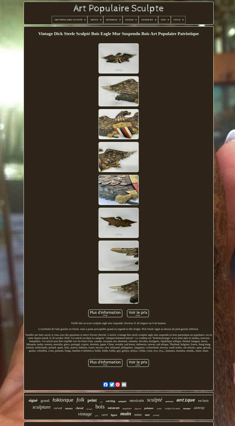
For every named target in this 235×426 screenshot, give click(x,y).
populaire (127, 408)
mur (147, 414)
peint (92, 400)
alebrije (199, 408)
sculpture (42, 407)
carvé (105, 414)
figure (114, 415)
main (125, 413)
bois (100, 407)
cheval (79, 408)
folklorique (63, 400)
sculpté (154, 400)
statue (138, 414)
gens (96, 416)
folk (80, 400)
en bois (203, 401)
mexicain (137, 400)
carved (58, 408)
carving (110, 401)
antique (185, 400)
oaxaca (69, 408)
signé (33, 400)
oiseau (159, 409)
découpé (89, 409)
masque (187, 408)
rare (101, 402)
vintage (85, 413)
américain (169, 401)
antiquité (122, 401)
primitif (156, 415)
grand (45, 400)
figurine (138, 408)
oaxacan (114, 408)
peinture (149, 408)
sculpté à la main (172, 408)
